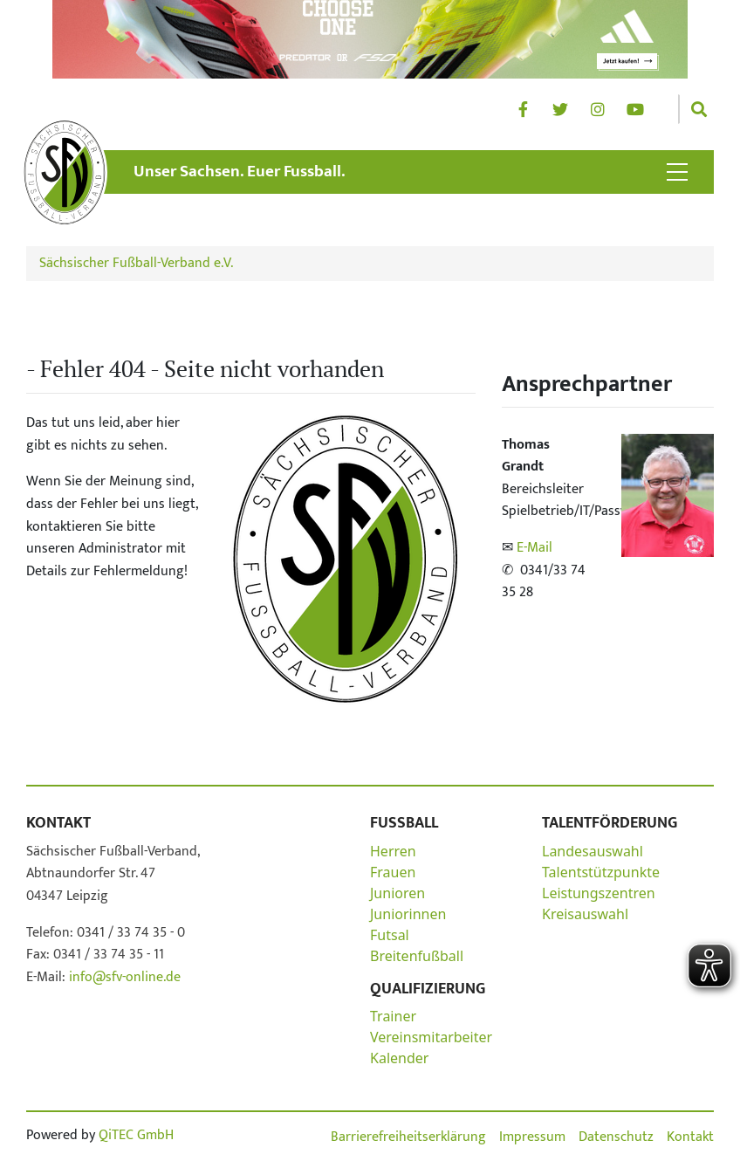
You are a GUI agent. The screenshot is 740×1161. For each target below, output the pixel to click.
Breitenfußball (416, 955)
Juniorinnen (408, 914)
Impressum (532, 1137)
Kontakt (58, 823)
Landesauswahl (592, 851)
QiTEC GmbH (136, 1135)
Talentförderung (609, 823)
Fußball (404, 823)
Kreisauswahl (585, 914)
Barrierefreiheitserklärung (408, 1137)
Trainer (393, 1016)
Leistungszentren (598, 893)
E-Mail (534, 548)
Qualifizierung (427, 989)
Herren (393, 851)
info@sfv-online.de (123, 977)
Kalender (399, 1058)
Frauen (392, 872)
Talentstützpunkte (601, 872)
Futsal (389, 935)
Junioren (397, 893)
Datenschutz (616, 1137)
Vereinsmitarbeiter (431, 1037)
